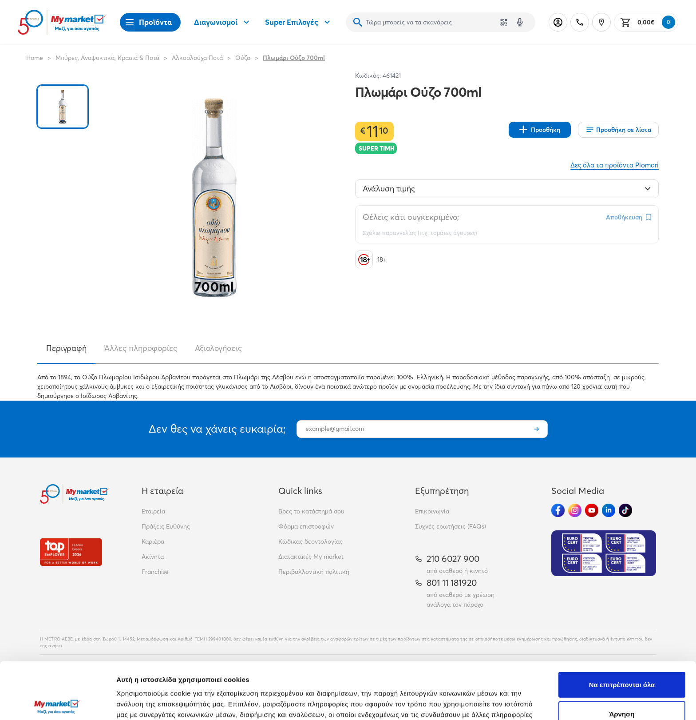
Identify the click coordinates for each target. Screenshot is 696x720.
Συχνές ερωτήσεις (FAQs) (450, 526)
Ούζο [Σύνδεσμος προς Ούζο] (242, 58)
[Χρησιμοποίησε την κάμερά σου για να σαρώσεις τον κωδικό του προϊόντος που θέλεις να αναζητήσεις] (504, 22)
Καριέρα (153, 541)
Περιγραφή (66, 348)
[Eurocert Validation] (603, 553)
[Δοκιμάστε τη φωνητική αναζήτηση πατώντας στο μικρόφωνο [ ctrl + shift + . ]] (520, 22)
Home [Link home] (34, 58)
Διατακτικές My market (311, 557)
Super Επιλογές (298, 22)
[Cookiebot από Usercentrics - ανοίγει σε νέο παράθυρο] (57, 702)
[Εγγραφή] (536, 429)
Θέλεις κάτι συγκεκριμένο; (411, 217)
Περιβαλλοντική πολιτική (313, 572)
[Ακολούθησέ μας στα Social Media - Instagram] (574, 510)
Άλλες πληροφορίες (140, 348)
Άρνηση (621, 655)
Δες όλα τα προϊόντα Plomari (614, 165)
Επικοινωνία (432, 511)
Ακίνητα (153, 557)
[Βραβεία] (71, 551)
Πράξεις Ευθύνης (166, 526)
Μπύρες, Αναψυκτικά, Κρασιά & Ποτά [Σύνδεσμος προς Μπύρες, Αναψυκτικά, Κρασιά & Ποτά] (107, 58)
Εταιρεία (153, 511)
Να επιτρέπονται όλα (622, 625)
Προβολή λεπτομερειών (527, 702)
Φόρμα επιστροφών (306, 526)
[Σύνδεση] (558, 22)
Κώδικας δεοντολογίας (310, 541)
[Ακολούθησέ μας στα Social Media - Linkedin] (608, 510)
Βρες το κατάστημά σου (311, 511)
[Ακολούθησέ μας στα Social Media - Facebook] (558, 510)
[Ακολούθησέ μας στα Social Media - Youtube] (591, 510)
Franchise (155, 572)
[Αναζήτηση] (357, 22)
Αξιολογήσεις (218, 348)
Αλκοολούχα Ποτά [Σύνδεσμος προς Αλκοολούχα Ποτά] (197, 58)
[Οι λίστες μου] (618, 130)
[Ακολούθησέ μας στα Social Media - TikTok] (625, 510)
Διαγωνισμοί (223, 22)
